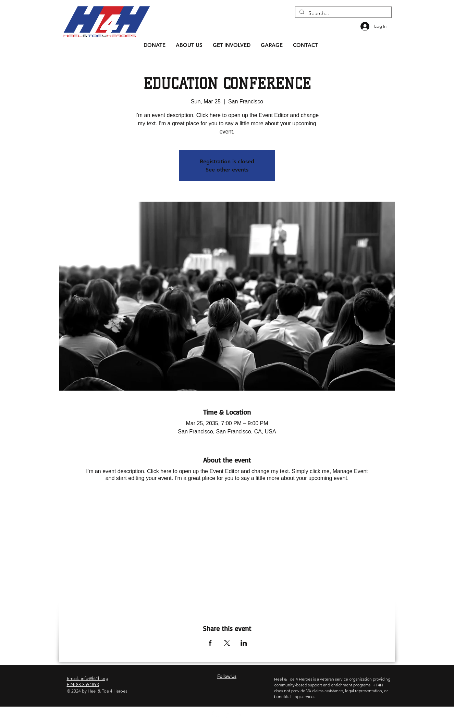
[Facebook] (227, 714)
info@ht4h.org (94, 678)
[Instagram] (215, 714)
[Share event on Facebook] (210, 643)
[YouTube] (238, 714)
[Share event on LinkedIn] (244, 643)
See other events (227, 169)
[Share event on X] (227, 643)
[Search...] (342, 13)
